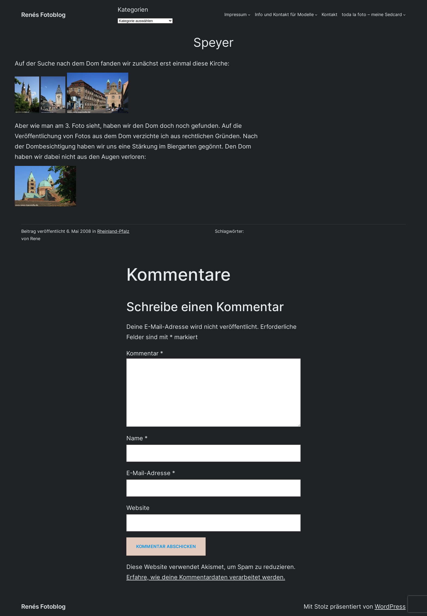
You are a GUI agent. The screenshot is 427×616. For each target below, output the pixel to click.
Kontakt (329, 14)
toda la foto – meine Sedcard (372, 14)
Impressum (235, 14)
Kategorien (133, 9)
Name (137, 438)
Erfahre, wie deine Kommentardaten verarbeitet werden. (205, 577)
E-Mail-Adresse (150, 472)
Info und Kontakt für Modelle (284, 14)
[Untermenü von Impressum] (249, 14)
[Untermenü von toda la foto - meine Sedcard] (404, 14)
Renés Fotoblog (43, 14)
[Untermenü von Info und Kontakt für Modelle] (316, 14)
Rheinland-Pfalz (113, 231)
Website (138, 507)
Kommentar (144, 353)
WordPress (390, 606)
